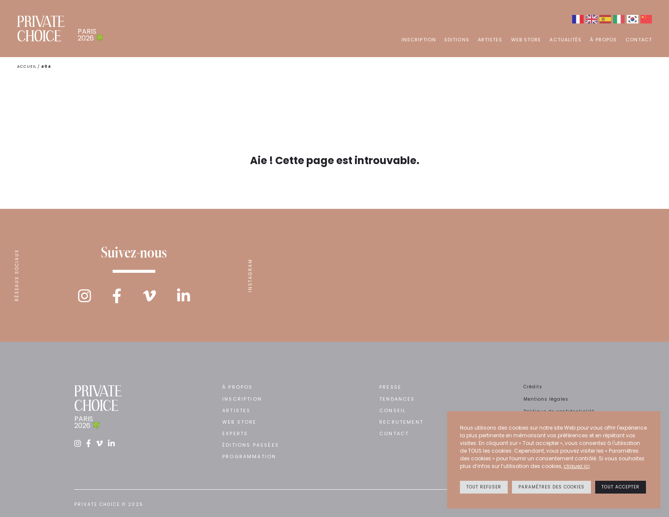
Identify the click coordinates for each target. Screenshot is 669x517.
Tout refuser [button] (483, 487)
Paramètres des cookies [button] (551, 487)
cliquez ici (577, 466)
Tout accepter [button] (621, 487)
